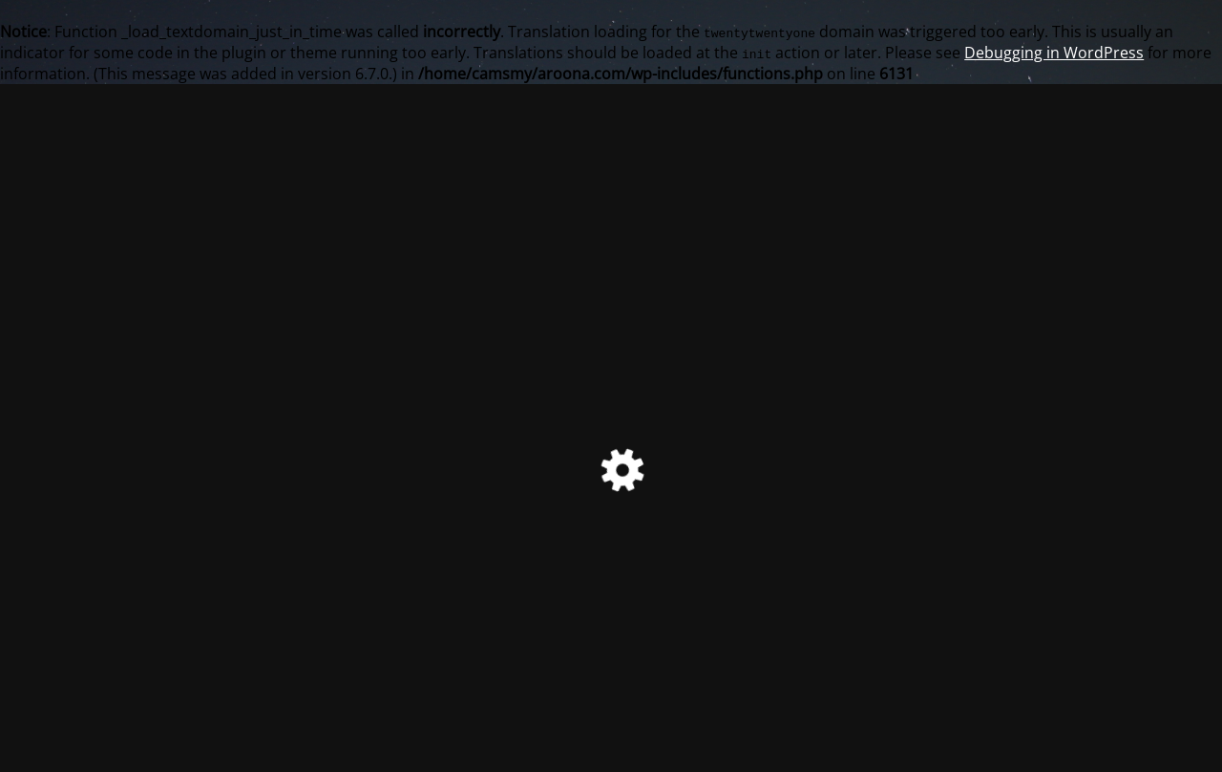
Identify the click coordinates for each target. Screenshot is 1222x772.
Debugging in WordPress (1054, 52)
